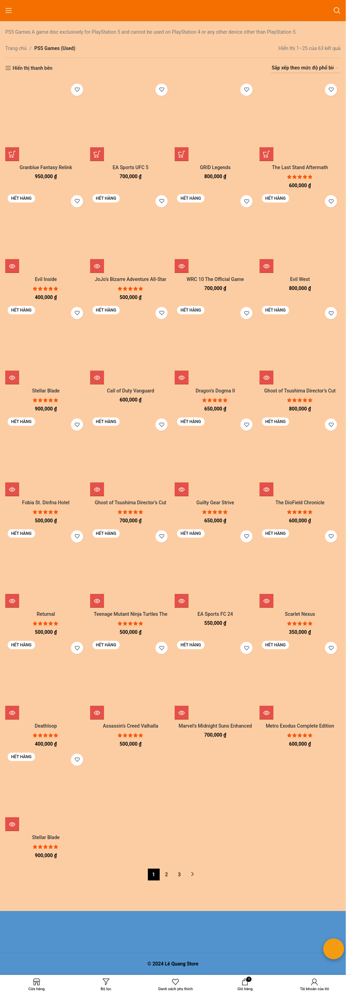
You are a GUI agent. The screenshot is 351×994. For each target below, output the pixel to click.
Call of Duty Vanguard (130, 391)
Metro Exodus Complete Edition (300, 726)
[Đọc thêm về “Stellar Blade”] (12, 377)
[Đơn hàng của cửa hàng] (306, 68)
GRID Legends (215, 167)
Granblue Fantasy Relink (45, 167)
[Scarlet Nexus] (300, 567)
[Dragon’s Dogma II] (215, 344)
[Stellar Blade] (46, 344)
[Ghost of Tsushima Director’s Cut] (300, 344)
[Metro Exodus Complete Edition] (300, 679)
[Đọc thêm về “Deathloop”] (12, 713)
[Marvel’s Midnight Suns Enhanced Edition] (215, 679)
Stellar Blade (45, 391)
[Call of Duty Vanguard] (130, 344)
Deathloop (46, 726)
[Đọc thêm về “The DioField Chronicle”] (266, 489)
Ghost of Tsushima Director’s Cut (300, 391)
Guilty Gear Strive (215, 502)
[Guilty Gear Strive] (215, 455)
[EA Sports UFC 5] (130, 120)
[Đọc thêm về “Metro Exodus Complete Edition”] (266, 713)
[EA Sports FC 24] (215, 567)
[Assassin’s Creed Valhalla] (130, 679)
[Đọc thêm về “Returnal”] (12, 601)
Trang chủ (16, 48)
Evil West (300, 279)
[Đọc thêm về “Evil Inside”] (12, 266)
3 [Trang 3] (179, 874)
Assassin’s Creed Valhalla (130, 726)
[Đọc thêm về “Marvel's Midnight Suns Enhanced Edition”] (182, 713)
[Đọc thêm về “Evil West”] (266, 266)
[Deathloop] (46, 679)
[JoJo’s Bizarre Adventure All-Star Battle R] (130, 232)
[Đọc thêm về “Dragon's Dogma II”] (182, 377)
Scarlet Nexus (300, 614)
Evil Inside (46, 279)
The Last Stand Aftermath (300, 167)
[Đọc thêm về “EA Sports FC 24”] (182, 601)
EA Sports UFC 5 (131, 167)
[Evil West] (300, 232)
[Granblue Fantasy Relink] (46, 120)
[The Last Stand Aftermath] (300, 120)
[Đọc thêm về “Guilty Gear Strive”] (182, 489)
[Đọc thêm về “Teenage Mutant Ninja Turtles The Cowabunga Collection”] (97, 601)
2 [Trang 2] (166, 874)
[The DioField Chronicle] (300, 455)
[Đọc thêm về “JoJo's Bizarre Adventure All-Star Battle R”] (97, 266)
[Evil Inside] (46, 232)
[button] (12, 154)
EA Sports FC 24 (215, 614)
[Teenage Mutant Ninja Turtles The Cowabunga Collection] (130, 567)
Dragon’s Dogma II (215, 391)
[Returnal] (46, 567)
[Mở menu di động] (9, 10)
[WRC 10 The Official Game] (215, 232)
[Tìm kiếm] (337, 10)
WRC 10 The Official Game (215, 279)
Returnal (46, 614)
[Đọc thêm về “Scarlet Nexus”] (266, 601)
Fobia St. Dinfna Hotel (46, 502)
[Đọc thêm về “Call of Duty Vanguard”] (97, 377)
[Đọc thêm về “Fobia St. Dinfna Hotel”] (12, 489)
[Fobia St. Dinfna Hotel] (46, 455)
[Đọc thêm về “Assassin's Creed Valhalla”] (97, 713)
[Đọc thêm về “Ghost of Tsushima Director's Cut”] (266, 377)
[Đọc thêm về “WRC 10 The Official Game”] (182, 266)
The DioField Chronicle (300, 502)
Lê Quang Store (182, 964)
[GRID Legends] (215, 120)
